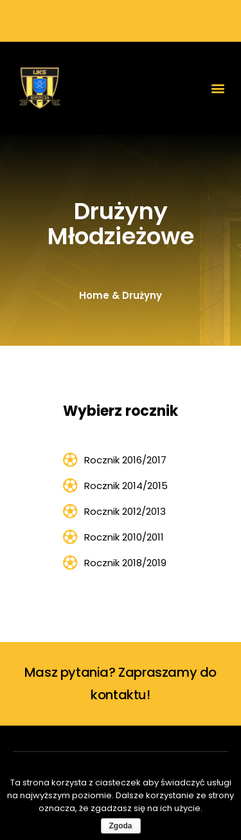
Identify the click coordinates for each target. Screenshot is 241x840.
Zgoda (120, 825)
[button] (217, 88)
